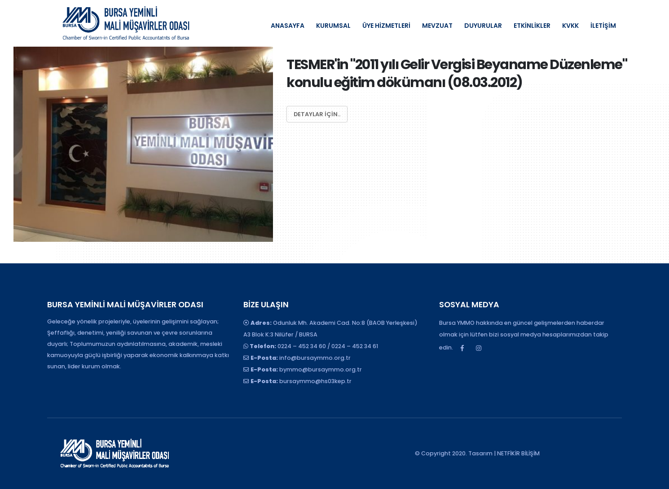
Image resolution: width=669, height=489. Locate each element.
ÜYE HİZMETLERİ (386, 25)
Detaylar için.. (317, 114)
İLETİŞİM (603, 25)
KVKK (570, 25)
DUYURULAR (483, 25)
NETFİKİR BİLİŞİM (518, 453)
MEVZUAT (437, 25)
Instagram (478, 348)
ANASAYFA (287, 25)
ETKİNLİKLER (532, 25)
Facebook (462, 348)
